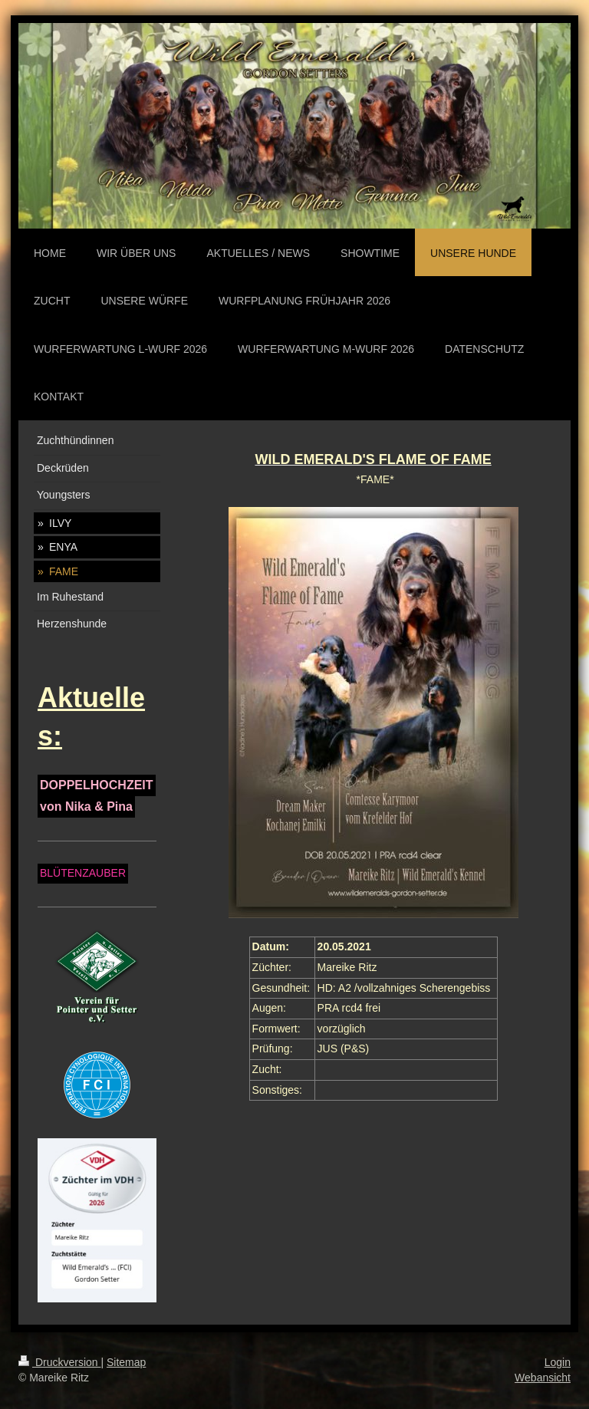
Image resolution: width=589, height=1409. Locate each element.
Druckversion (59, 1362)
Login (558, 1362)
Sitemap (126, 1362)
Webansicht (543, 1377)
